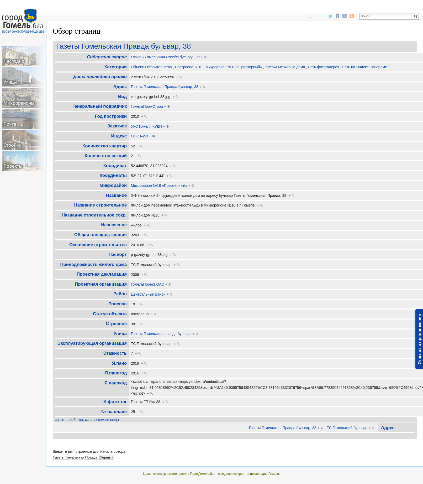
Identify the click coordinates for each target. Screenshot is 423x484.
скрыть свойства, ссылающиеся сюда (87, 420)
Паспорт (118, 254)
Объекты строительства (151, 67)
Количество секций (106, 155)
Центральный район (148, 294)
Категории (115, 66)
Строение (116, 323)
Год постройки (111, 116)
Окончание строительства (98, 244)
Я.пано (119, 363)
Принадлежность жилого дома (93, 264)
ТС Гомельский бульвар (347, 428)
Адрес (120, 86)
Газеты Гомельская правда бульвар (161, 334)
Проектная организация (101, 284)
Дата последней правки (100, 76)
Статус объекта (110, 313)
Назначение (114, 224)
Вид (122, 96)
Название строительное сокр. (94, 215)
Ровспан (117, 303)
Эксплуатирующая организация (92, 343)
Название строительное (100, 205)
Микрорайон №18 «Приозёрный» (233, 67)
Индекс (119, 135)
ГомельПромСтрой (147, 106)
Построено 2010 (188, 67)
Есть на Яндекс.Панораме (364, 67)
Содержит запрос (107, 56)
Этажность (115, 353)
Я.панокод (115, 382)
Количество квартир (104, 145)
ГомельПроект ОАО (147, 284)
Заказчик (117, 125)
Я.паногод (116, 372)
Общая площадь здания (100, 234)
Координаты (113, 175)
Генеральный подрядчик (99, 106)
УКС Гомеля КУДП (146, 126)
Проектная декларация (102, 274)
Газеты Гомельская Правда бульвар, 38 (123, 46)
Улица (120, 333)
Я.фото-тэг (115, 401)
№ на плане (114, 411)
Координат (115, 165)
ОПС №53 (139, 136)
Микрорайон (113, 185)
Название (116, 195)
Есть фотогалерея (323, 67)
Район (120, 293)
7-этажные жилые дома (285, 67)
